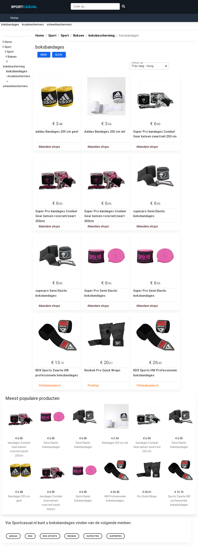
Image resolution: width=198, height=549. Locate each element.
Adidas (13, 536)
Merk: (44, 54)
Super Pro (92, 536)
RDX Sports (50, 536)
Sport (8, 46)
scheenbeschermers (59, 24)
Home (14, 18)
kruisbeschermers (33, 24)
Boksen (13, 56)
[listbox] (149, 66)
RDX (30, 536)
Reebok (71, 536)
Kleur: (59, 54)
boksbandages (10, 24)
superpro (116, 536)
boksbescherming (14, 66)
